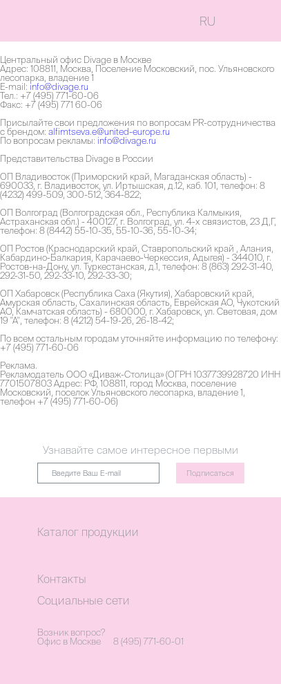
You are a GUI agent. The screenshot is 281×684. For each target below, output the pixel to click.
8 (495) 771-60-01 (148, 641)
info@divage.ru (59, 87)
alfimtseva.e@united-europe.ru (109, 132)
